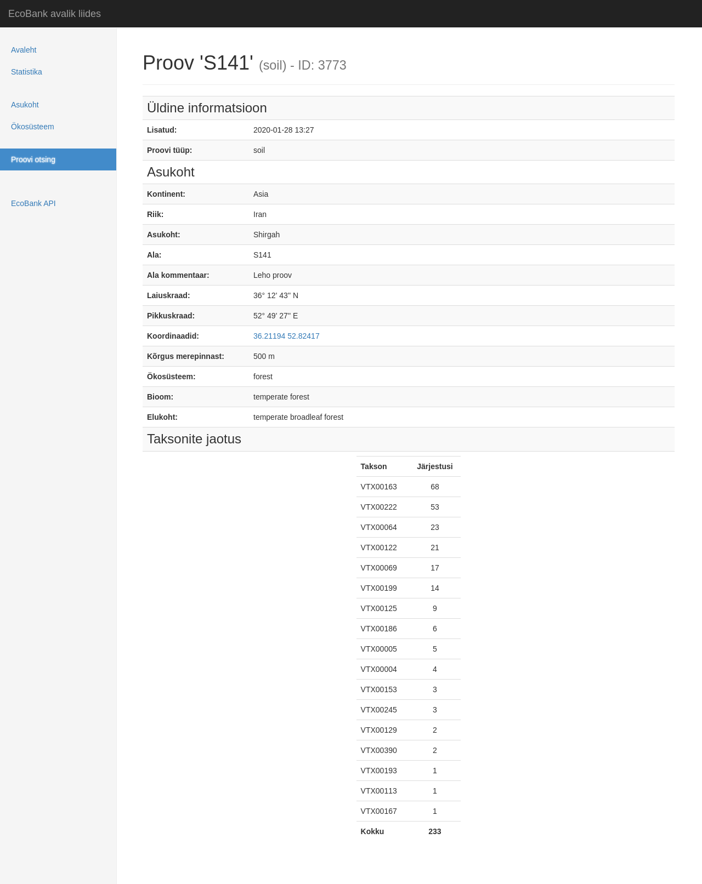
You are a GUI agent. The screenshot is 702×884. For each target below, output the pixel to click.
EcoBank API (33, 203)
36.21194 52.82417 (286, 336)
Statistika (26, 71)
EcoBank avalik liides (54, 13)
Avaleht (23, 49)
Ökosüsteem (32, 126)
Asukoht (25, 104)
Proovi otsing (33, 159)
